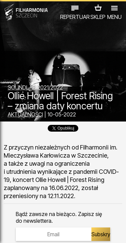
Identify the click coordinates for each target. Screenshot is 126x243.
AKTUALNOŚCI (25, 114)
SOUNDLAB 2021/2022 (35, 87)
